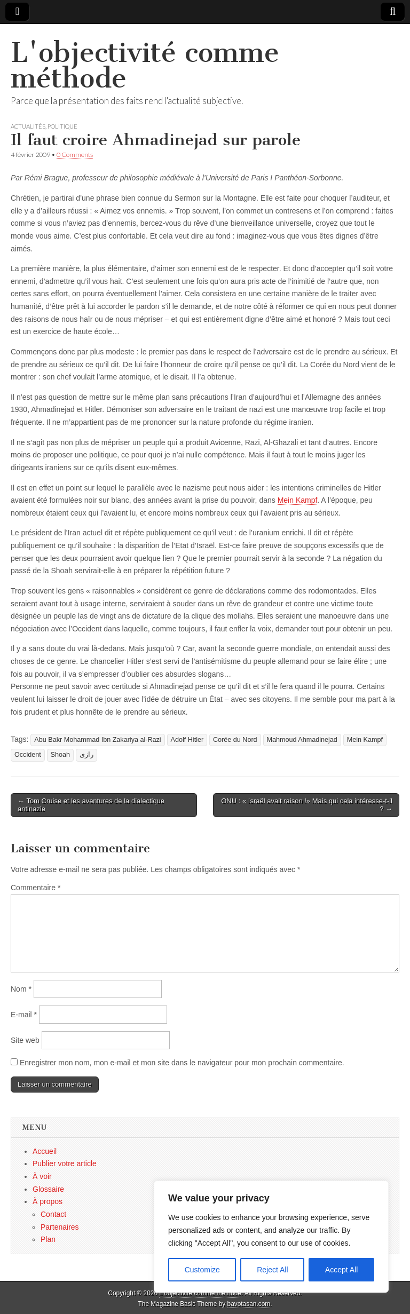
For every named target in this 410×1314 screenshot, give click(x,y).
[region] (271, 1237)
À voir (42, 1176)
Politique (62, 126)
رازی (86, 754)
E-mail (24, 1014)
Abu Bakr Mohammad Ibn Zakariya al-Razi (97, 739)
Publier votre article (65, 1163)
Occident (27, 754)
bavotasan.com (249, 1304)
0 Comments (75, 155)
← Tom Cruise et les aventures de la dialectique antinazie (91, 805)
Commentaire (35, 887)
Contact (53, 1214)
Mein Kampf (298, 500)
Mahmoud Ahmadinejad (302, 739)
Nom (21, 989)
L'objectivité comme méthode (145, 65)
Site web (25, 1040)
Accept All (341, 1269)
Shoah (60, 754)
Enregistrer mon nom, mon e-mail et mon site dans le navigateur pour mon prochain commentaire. (182, 1062)
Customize (202, 1269)
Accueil (45, 1151)
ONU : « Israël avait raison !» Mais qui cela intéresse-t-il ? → (306, 805)
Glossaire (48, 1189)
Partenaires (60, 1227)
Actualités (28, 126)
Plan (48, 1239)
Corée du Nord (235, 739)
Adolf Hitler (187, 739)
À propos (47, 1201)
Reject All (272, 1269)
